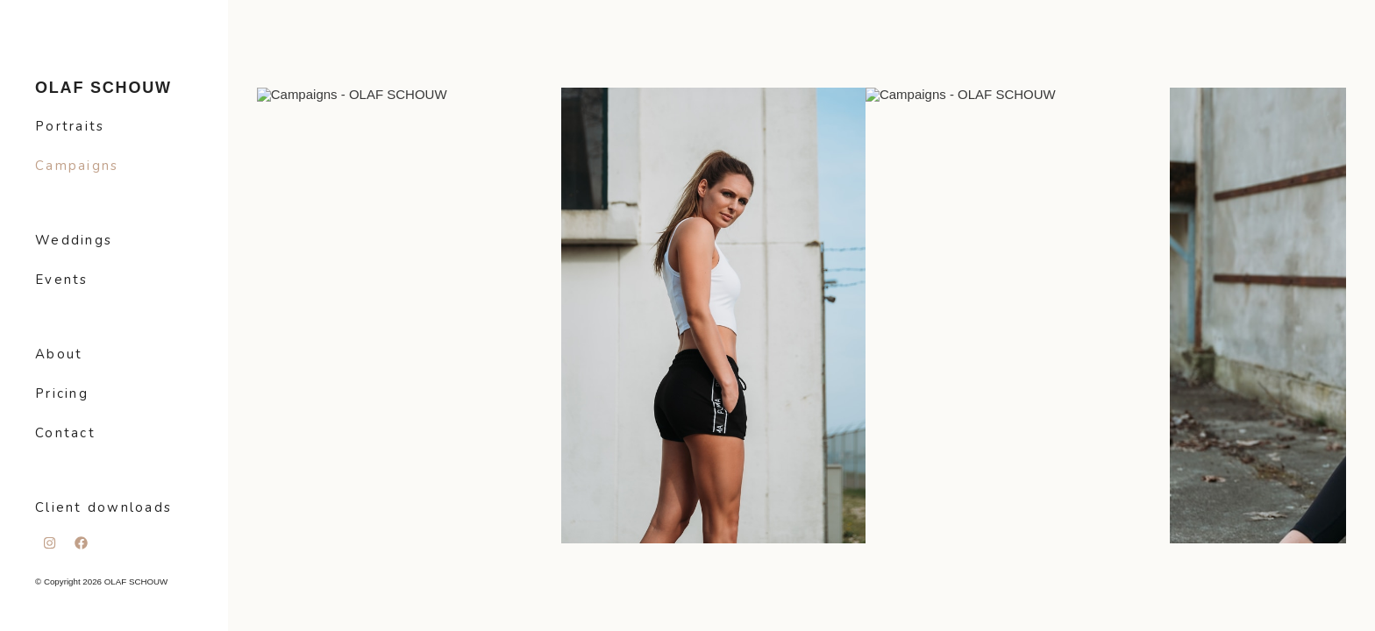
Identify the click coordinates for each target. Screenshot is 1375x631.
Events (62, 279)
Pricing (62, 393)
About (58, 354)
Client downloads (103, 507)
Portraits (69, 126)
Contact (65, 433)
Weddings (73, 240)
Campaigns (76, 165)
